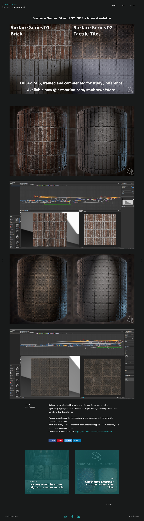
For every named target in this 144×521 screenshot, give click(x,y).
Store (132, 6)
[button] (109, 504)
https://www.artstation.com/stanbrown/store (93, 432)
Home (114, 6)
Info (123, 6)
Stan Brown (10, 4)
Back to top (134, 516)
